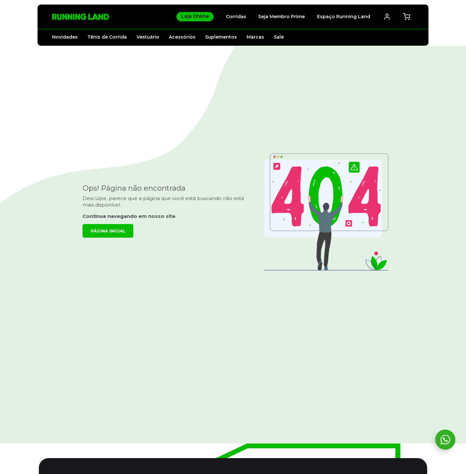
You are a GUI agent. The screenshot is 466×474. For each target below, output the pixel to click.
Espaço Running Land (343, 16)
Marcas (255, 37)
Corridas (236, 16)
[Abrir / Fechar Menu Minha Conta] (387, 16)
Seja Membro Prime (281, 16)
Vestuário (148, 37)
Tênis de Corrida (107, 37)
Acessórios (182, 37)
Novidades (65, 37)
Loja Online (195, 16)
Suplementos (221, 37)
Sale (279, 37)
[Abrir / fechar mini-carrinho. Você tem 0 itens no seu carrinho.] (406, 16)
